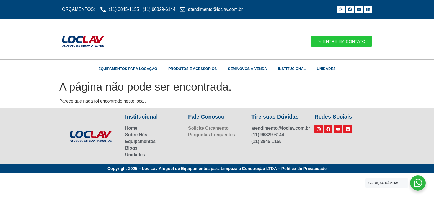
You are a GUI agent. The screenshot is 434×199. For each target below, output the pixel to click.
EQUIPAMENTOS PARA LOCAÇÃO (127, 69)
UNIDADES (326, 69)
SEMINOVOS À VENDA (247, 69)
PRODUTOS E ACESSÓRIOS (192, 69)
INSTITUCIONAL (292, 69)
